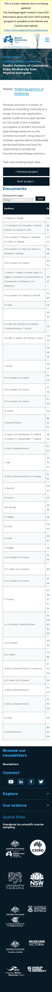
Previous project (27, 171)
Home (7, 57)
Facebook (34, 780)
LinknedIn (23, 780)
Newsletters (11, 764)
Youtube (13, 780)
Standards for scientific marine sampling (23, 826)
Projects (17, 57)
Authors (9, 208)
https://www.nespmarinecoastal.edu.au (26, 30)
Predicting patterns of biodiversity (22, 61)
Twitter (42, 780)
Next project (25, 181)
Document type (13, 195)
